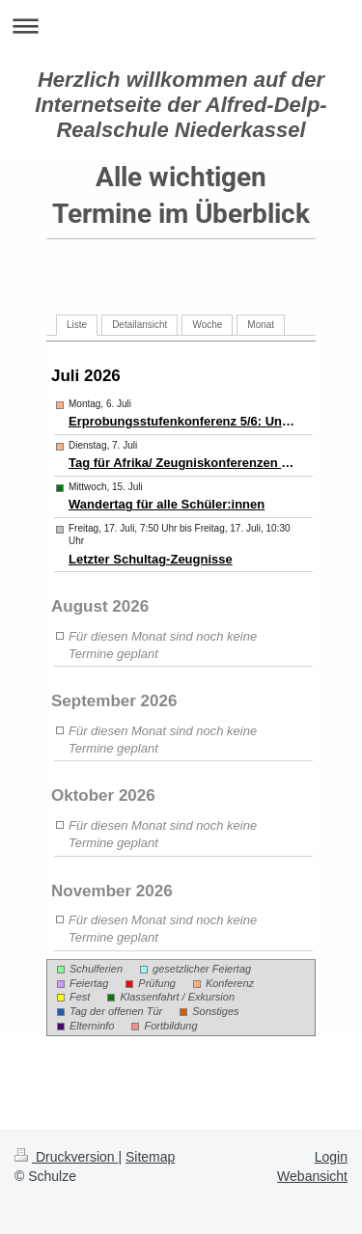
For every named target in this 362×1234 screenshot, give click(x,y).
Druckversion (66, 1157)
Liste (77, 324)
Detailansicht (139, 324)
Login (331, 1157)
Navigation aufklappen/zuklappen (181, 25)
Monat (260, 324)
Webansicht (312, 1176)
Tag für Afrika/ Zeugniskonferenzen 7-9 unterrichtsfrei (182, 462)
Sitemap (150, 1157)
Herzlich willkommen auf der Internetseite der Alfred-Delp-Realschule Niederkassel (180, 105)
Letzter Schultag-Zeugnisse (151, 559)
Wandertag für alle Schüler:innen (167, 504)
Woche (207, 324)
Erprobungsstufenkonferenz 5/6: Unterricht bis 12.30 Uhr (182, 421)
